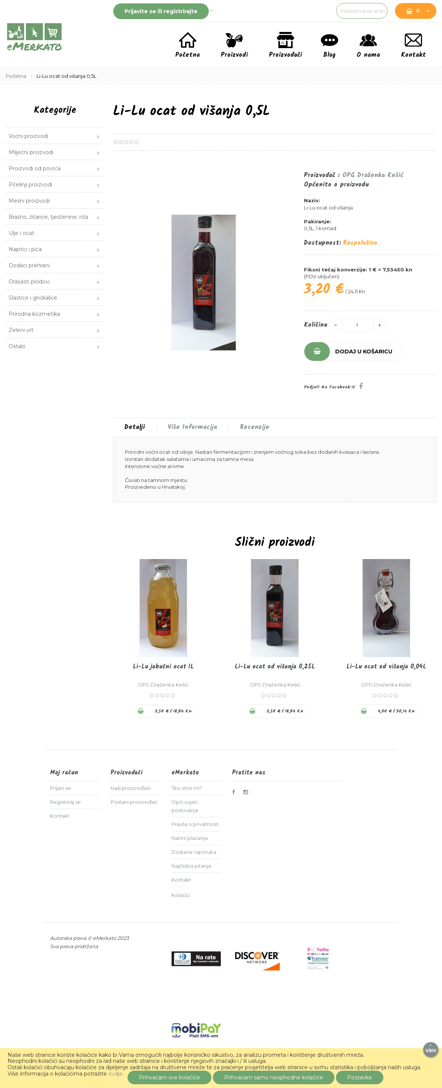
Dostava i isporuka (194, 852)
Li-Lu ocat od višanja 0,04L (386, 666)
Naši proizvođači (130, 788)
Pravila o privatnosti (195, 824)
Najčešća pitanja (191, 866)
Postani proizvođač (134, 802)
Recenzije (254, 427)
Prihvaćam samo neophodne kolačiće (273, 1077)
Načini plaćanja (190, 838)
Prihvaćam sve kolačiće (169, 1077)
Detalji (135, 427)
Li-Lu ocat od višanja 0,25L (275, 666)
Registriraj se (65, 802)
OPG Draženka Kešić (372, 175)
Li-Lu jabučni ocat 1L (163, 666)
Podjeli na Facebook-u (329, 387)
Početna (16, 76)
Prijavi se (60, 788)
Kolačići (181, 895)
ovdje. (116, 1073)
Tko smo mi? (187, 788)
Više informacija (192, 427)
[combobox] (327, 11)
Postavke (359, 1077)
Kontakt (60, 816)
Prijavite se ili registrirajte (161, 11)
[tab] (134, 427)
